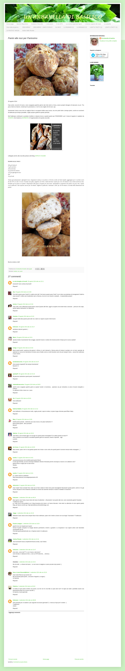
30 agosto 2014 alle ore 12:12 (30, 409)
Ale (14, 398)
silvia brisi (16, 485)
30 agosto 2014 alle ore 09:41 (23, 398)
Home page (10, 24)
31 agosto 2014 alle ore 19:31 (25, 457)
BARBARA (25, 118)
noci (19, 271)
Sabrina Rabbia (17, 409)
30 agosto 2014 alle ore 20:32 (26, 433)
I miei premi (49, 24)
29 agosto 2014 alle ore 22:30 (23, 292)
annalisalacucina (17, 361)
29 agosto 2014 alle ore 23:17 (27, 327)
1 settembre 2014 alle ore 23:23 (38, 572)
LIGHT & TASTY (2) (111, 27)
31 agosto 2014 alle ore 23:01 (27, 485)
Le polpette (107, 24)
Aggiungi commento (14, 612)
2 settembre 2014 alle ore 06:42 (26, 586)
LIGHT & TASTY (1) (96, 27)
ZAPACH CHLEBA (40, 156)
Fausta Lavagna (17, 523)
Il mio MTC (59, 24)
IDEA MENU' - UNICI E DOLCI (42, 27)
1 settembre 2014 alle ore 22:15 (27, 562)
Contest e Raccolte (37, 24)
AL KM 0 (58, 27)
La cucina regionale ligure (74, 24)
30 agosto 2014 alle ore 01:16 (27, 374)
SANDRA (10, 118)
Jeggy (14, 513)
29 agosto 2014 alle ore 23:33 (25, 348)
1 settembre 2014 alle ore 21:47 (27, 549)
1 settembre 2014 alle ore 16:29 (30, 523)
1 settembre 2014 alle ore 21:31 (30, 539)
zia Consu (15, 447)
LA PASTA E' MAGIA (12, 30)
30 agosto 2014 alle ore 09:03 (32, 384)
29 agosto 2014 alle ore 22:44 (25, 304)
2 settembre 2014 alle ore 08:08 (27, 600)
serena (15, 304)
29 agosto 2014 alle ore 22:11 (36, 281)
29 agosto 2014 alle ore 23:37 (31, 361)
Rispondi (15, 286)
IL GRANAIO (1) (69, 27)
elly (14, 292)
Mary (14, 419)
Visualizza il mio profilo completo (108, 41)
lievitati (15, 271)
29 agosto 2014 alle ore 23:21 (24, 337)
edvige (15, 348)
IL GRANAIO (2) (82, 27)
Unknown (15, 327)
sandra (15, 457)
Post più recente (12, 659)
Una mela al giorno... (12, 27)
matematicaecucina (18, 384)
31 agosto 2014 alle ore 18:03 (27, 447)
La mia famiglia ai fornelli (20, 281)
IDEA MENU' (26, 27)
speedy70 (15, 374)
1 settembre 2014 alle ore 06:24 (27, 497)
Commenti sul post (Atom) (20, 662)
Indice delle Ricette (28, 30)
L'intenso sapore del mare (93, 24)
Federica (15, 586)
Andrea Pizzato (17, 539)
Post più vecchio (79, 659)
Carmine (15, 316)
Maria (14, 337)
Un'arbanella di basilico (108, 38)
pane (21, 271)
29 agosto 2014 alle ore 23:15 (26, 316)
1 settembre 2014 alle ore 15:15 (25, 513)
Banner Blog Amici (22, 24)
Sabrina (15, 433)
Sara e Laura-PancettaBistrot (21, 572)
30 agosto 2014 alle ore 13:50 (24, 419)
